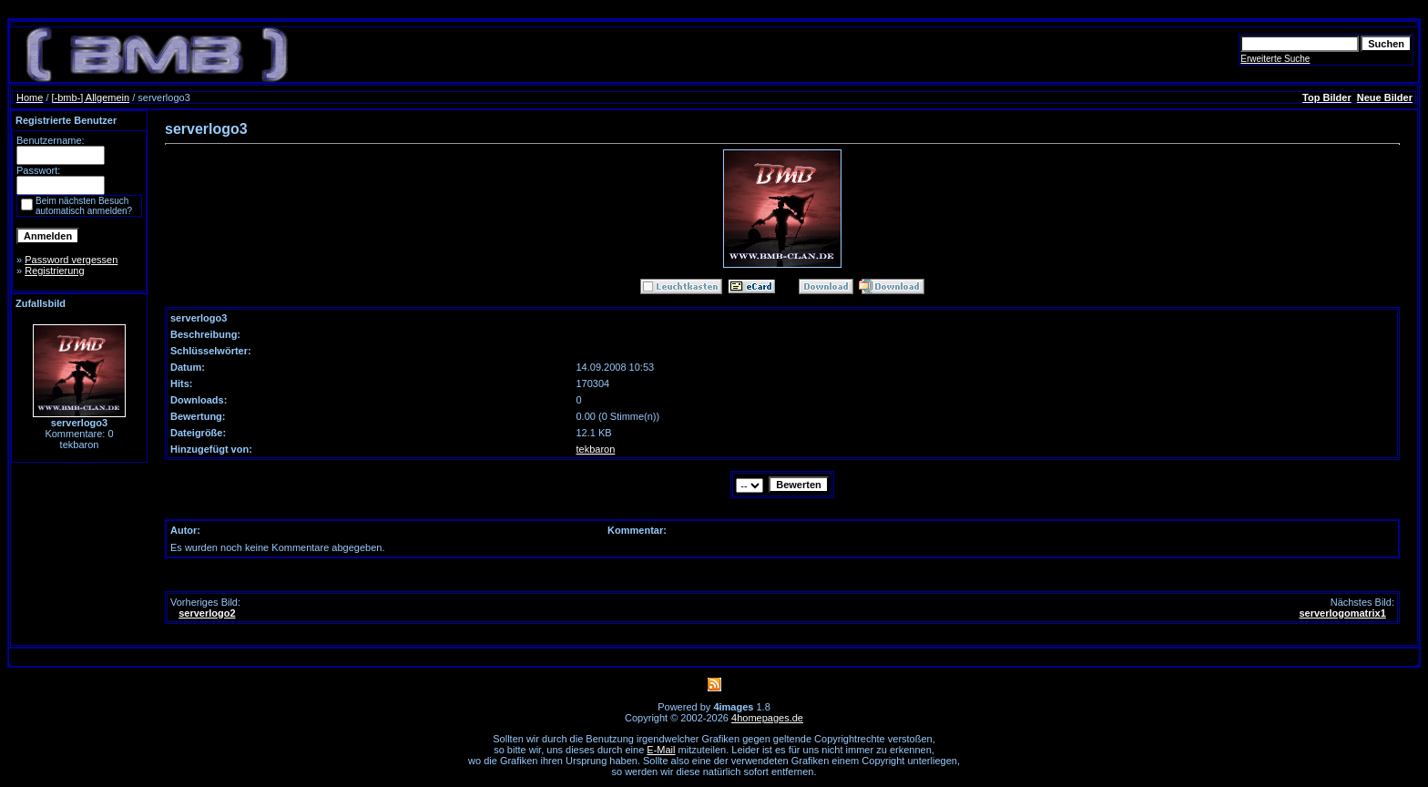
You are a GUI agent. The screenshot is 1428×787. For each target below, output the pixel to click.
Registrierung (54, 270)
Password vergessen (71, 259)
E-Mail (661, 749)
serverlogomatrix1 (1342, 613)
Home (29, 97)
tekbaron (596, 449)
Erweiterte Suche (1275, 59)
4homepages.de (767, 717)
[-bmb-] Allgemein (91, 97)
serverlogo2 (206, 613)
